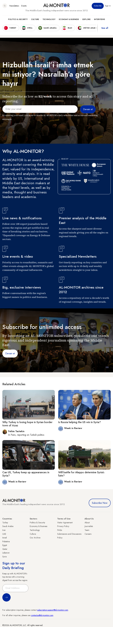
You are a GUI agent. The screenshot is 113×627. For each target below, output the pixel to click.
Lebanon (6, 552)
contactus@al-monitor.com (42, 615)
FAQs (59, 530)
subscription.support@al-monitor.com (52, 610)
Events (23, 5)
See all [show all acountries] (104, 27)
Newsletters (14, 5)
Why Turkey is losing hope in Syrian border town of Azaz (27, 423)
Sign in (108, 5)
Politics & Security (18, 19)
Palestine (6, 541)
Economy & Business (69, 19)
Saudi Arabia (7, 526)
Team (87, 530)
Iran (4, 530)
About (87, 522)
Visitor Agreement (65, 522)
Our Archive (35, 537)
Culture (35, 19)
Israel (4, 537)
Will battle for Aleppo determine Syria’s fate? (81, 474)
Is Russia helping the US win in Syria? (79, 422)
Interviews (99, 19)
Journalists (89, 526)
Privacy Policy (63, 526)
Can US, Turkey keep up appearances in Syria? (25, 474)
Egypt (4, 545)
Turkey (5, 522)
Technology (49, 19)
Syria (4, 556)
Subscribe (98, 5)
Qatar (4, 549)
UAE (4, 533)
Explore (86, 19)
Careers (88, 533)
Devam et (10, 353)
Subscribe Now (99, 503)
